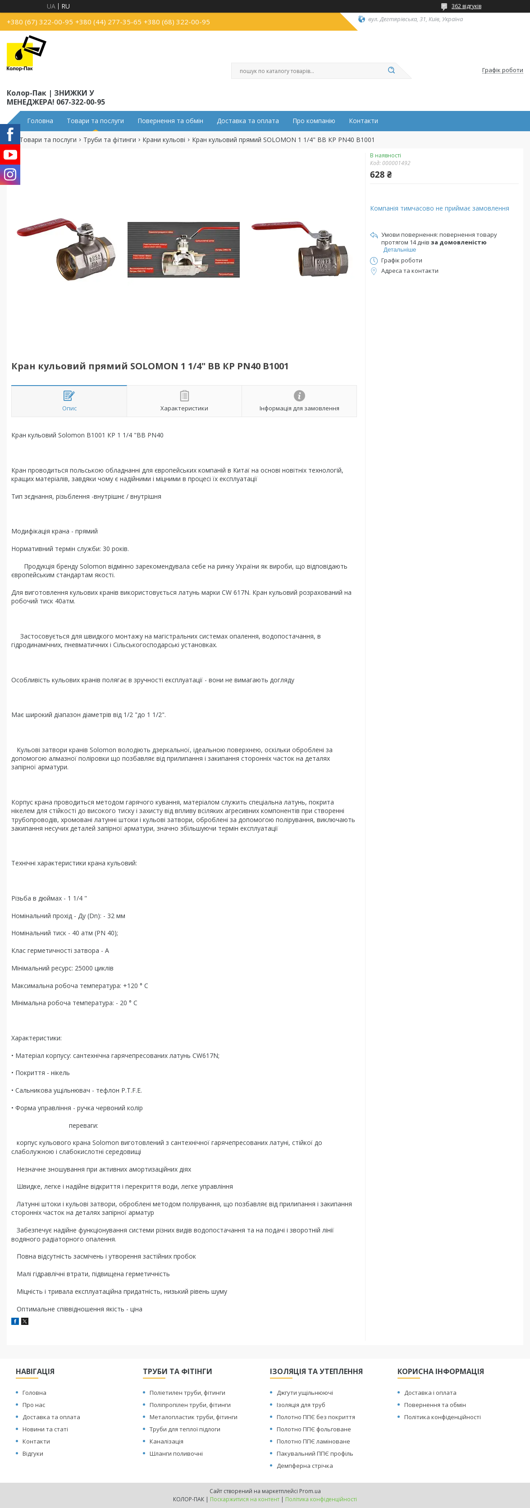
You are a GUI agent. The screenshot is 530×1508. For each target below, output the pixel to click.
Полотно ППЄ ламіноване (313, 1441)
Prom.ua (310, 1491)
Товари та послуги (95, 121)
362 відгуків (466, 6)
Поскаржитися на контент (244, 1499)
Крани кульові (163, 140)
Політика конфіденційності (442, 1417)
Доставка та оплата (248, 121)
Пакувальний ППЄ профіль (315, 1453)
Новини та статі (45, 1429)
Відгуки (33, 1453)
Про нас (34, 1405)
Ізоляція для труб (301, 1405)
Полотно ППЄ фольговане (314, 1429)
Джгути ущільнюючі (305, 1392)
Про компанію (313, 121)
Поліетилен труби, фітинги (187, 1392)
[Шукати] (391, 71)
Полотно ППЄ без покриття (316, 1417)
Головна (40, 121)
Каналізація (166, 1441)
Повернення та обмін (170, 121)
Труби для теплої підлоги (185, 1429)
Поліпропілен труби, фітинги (190, 1405)
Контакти (363, 121)
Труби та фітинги (109, 140)
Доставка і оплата (430, 1392)
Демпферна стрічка (305, 1466)
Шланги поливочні (176, 1453)
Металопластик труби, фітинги (194, 1417)
